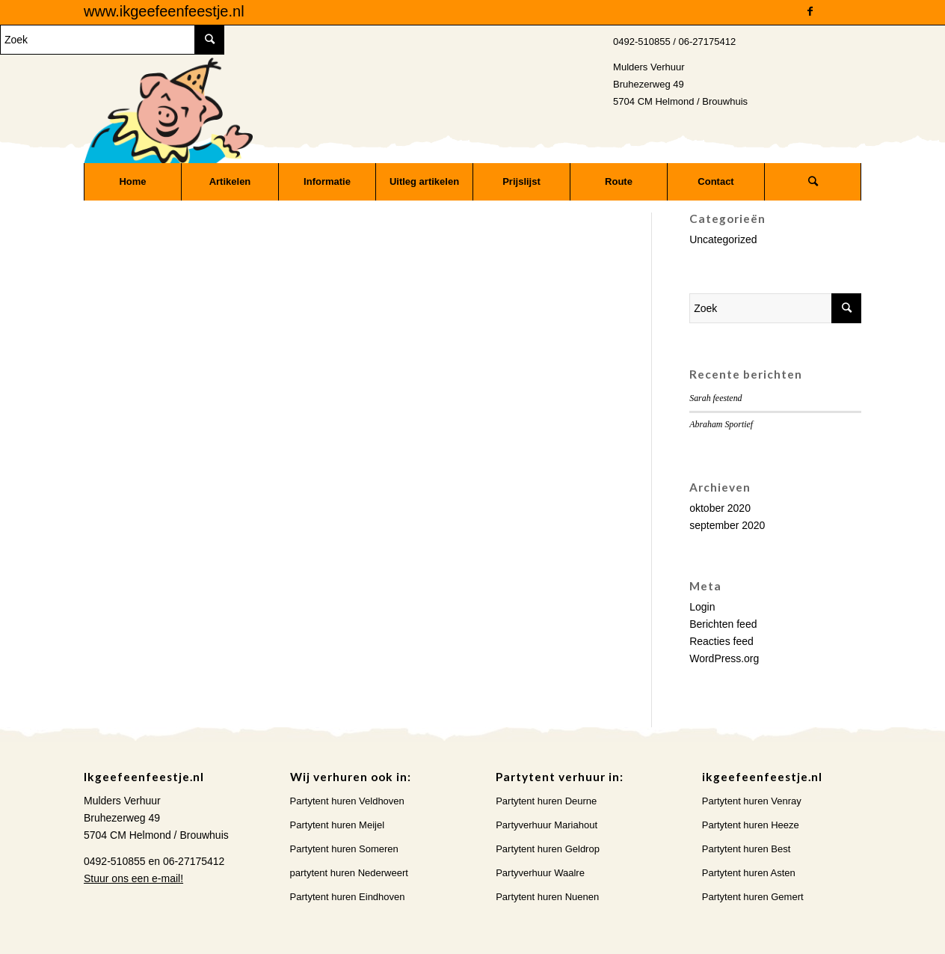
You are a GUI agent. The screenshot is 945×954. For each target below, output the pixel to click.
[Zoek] (812, 182)
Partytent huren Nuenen (547, 896)
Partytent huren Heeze (750, 825)
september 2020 (727, 525)
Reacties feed (721, 641)
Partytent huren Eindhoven (347, 896)
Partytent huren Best (746, 848)
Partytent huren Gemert (753, 896)
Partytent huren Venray (751, 801)
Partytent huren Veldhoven (347, 801)
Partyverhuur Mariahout (546, 825)
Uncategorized (723, 239)
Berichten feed (723, 624)
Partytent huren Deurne (546, 801)
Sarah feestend (715, 398)
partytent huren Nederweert (349, 872)
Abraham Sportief (721, 424)
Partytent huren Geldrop (548, 848)
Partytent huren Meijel (337, 825)
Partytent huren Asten (748, 872)
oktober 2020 (720, 508)
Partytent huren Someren (344, 848)
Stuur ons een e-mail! (133, 878)
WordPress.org (724, 658)
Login (702, 607)
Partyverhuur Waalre (540, 872)
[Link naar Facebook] (809, 11)
